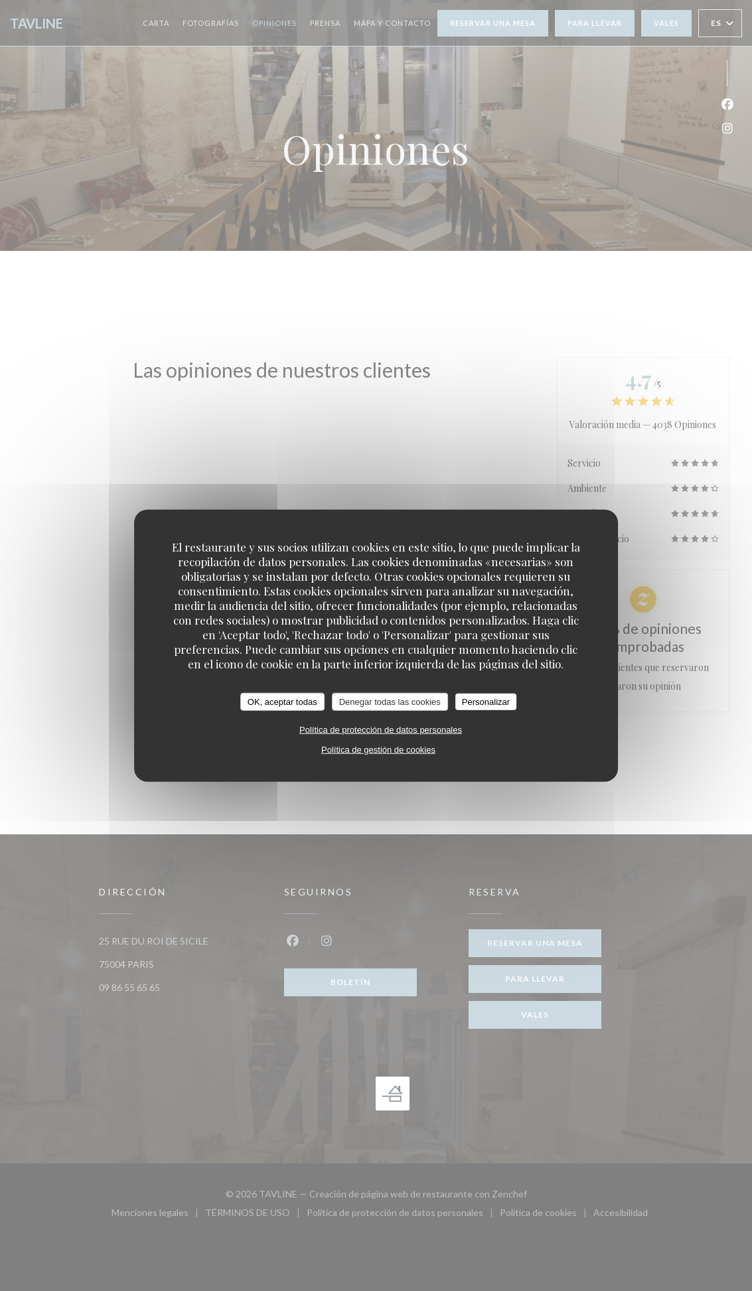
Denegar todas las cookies (390, 701)
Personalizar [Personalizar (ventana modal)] (486, 701)
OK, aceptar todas (282, 701)
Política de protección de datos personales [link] (380, 730)
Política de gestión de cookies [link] (378, 750)
